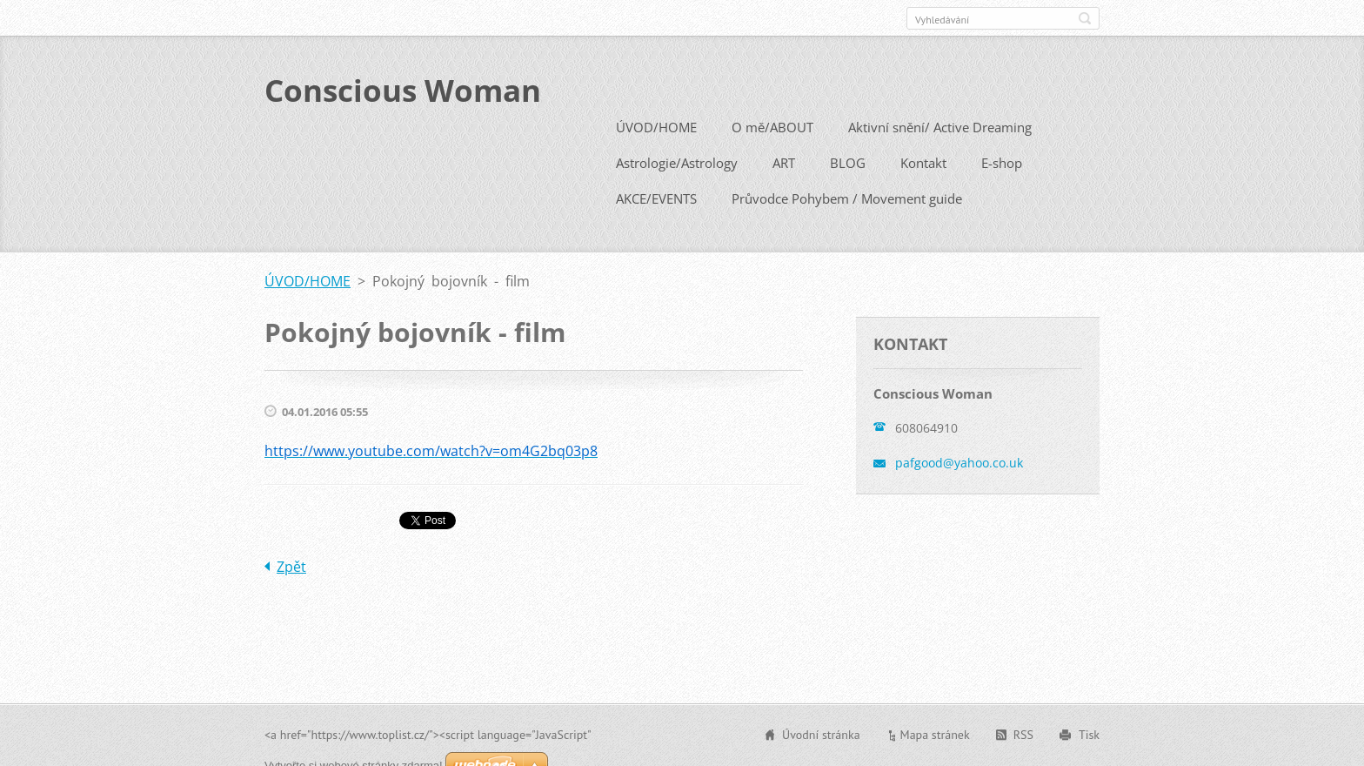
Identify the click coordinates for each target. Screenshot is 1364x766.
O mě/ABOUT (772, 125)
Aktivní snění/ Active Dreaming (940, 125)
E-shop (1001, 161)
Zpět (291, 564)
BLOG (848, 161)
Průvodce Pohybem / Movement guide (847, 196)
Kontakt (923, 161)
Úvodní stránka (821, 734)
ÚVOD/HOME (656, 125)
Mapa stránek (935, 734)
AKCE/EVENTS (656, 196)
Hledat (1084, 18)
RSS (1023, 734)
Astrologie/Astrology (677, 161)
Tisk (1089, 734)
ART (783, 161)
